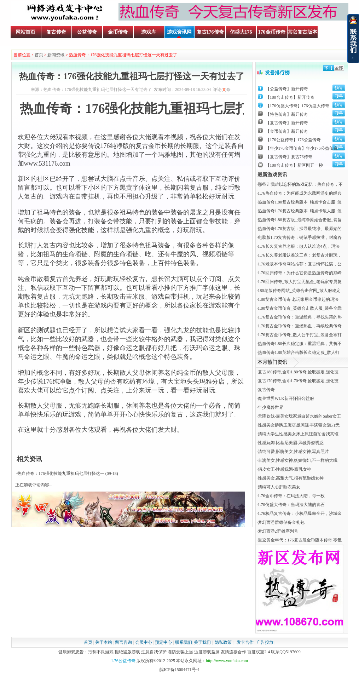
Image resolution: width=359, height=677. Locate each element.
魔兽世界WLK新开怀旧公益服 (286, 398)
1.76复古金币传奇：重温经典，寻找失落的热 (300, 317)
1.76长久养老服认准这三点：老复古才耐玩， (300, 255)
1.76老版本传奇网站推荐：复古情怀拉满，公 (300, 264)
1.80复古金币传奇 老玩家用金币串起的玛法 (298, 299)
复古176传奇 (210, 32)
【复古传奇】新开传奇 (287, 122)
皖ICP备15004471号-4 (179, 669)
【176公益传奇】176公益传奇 (293, 139)
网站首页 (25, 32)
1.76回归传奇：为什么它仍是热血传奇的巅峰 (300, 272)
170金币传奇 (271, 32)
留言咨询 (123, 642)
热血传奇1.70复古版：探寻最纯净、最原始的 (300, 228)
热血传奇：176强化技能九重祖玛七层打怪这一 (60, 473)
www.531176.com (47, 163)
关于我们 (202, 642)
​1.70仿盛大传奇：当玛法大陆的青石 (291, 504)
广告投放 (264, 642)
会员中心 (143, 642)
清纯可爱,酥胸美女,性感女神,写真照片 (293, 451)
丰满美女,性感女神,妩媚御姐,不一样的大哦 (297, 460)
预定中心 (163, 642)
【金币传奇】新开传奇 (287, 131)
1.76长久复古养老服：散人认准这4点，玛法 (299, 246)
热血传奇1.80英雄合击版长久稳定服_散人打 (299, 352)
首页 (39, 54)
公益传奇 (87, 32)
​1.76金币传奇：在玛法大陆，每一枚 (291, 495)
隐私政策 (223, 642)
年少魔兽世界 (270, 407)
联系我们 (183, 642)
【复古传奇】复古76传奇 (289, 156)
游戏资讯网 (179, 32)
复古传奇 (56, 32)
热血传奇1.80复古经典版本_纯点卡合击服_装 (300, 202)
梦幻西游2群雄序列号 (278, 531)
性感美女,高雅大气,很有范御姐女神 (291, 478)
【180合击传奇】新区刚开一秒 (294, 165)
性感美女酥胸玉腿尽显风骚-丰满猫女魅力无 (299, 425)
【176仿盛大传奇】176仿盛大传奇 (297, 105)
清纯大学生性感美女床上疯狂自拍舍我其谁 (298, 433)
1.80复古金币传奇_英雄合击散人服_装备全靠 (300, 308)
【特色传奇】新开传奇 (287, 114)
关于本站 (103, 642)
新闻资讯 (55, 54)
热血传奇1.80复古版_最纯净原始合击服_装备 (300, 219)
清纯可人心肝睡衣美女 (279, 486)
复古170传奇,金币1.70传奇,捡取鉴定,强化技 (298, 380)
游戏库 (148, 32)
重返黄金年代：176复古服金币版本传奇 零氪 (300, 540)
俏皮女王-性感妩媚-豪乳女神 (285, 469)
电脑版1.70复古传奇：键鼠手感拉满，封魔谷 (300, 237)
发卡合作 (245, 642)
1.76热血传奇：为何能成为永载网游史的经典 (300, 193)
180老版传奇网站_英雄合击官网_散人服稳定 (299, 290)
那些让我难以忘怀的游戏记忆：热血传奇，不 (300, 184)
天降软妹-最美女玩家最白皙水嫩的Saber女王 (299, 416)
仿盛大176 (241, 32)
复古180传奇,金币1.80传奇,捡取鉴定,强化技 (298, 371)
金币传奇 (118, 32)
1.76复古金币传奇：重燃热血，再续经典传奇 (300, 325)
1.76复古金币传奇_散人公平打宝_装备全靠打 (300, 334)
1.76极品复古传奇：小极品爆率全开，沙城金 (300, 513)
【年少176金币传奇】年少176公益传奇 (302, 148)
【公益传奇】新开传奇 (287, 88)
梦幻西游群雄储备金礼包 (281, 522)
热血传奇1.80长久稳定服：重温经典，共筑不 (300, 343)
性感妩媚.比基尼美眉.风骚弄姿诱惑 (291, 442)
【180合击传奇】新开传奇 (290, 97)
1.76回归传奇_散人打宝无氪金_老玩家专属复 (300, 281)
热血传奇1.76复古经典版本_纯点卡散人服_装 (300, 210)
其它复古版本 (302, 32)
